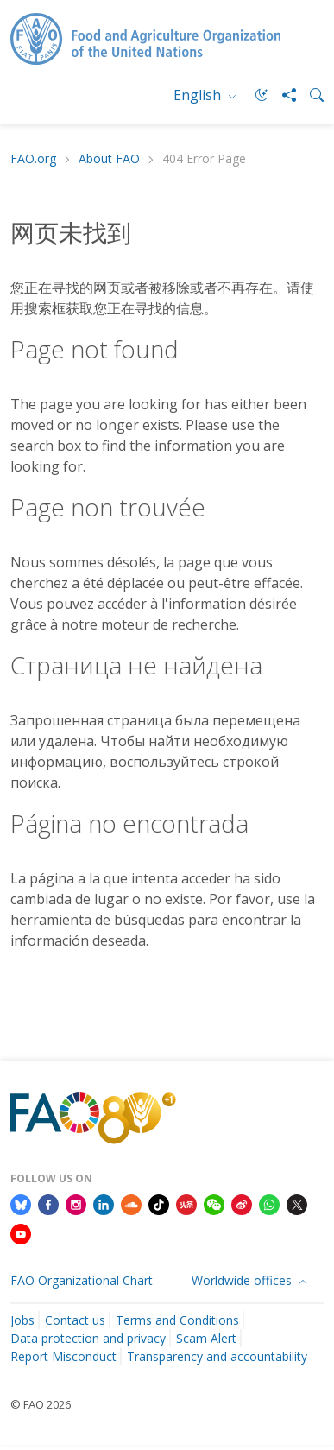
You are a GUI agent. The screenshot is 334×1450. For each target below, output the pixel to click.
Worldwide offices (243, 1280)
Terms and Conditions (177, 1320)
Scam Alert (206, 1338)
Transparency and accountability (217, 1356)
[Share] (282, 95)
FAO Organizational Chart (81, 1280)
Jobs (22, 1320)
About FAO (109, 159)
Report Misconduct (63, 1356)
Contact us (75, 1320)
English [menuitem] (198, 94)
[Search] (310, 95)
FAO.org (33, 159)
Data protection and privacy (88, 1338)
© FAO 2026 (40, 1404)
